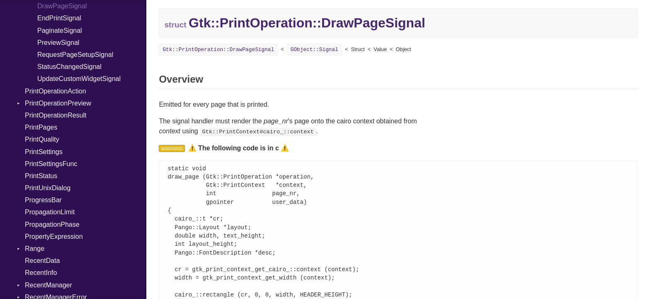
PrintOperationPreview (58, 103)
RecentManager (48, 285)
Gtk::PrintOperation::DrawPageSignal (218, 50)
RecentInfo (41, 272)
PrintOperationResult (56, 115)
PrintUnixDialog (47, 187)
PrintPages (41, 127)
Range (34, 248)
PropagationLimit (50, 212)
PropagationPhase (52, 224)
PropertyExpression (54, 236)
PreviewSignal (58, 42)
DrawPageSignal (62, 6)
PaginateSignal (59, 30)
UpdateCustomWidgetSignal (79, 78)
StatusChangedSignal (69, 66)
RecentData (42, 260)
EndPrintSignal (59, 18)
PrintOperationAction (55, 91)
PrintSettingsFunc (51, 163)
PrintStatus (41, 175)
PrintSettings (44, 151)
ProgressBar (43, 199)
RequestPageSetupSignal (75, 54)
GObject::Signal (314, 50)
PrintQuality (42, 139)
